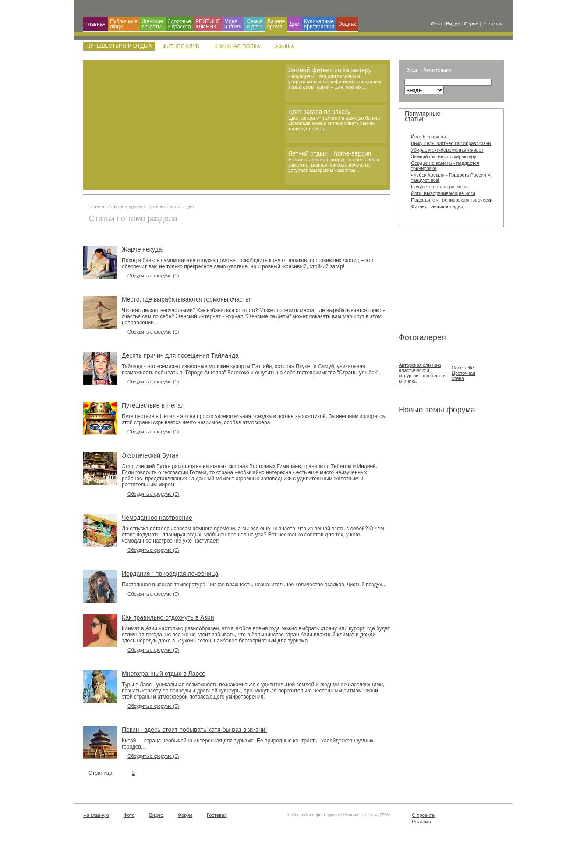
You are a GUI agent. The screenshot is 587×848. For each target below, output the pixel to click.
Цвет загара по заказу (319, 111)
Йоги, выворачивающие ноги (443, 193)
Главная (95, 24)
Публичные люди (124, 24)
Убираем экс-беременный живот (447, 150)
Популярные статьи (422, 116)
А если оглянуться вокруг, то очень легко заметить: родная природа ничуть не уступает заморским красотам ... (333, 165)
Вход (411, 70)
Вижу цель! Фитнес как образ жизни (451, 143)
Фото (129, 815)
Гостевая (217, 815)
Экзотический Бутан (150, 455)
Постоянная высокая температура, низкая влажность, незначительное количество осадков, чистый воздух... (254, 585)
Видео (156, 815)
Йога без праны (428, 136)
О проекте (423, 815)
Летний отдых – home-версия (329, 153)
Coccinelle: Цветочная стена (463, 373)
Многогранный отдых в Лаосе (163, 673)
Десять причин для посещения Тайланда (180, 355)
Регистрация (437, 70)
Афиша (284, 46)
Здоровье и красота (179, 24)
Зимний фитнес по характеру (329, 70)
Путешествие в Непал (153, 405)
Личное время (276, 24)
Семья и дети (254, 24)
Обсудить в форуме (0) (153, 275)
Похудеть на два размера (439, 186)
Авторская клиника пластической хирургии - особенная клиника (423, 372)
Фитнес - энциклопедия (437, 206)
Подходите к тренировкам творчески (451, 199)
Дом (295, 24)
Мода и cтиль (233, 24)
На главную (96, 815)
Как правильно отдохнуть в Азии (168, 617)
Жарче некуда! (143, 249)
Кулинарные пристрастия (319, 24)
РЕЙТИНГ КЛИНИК (207, 24)
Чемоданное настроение (157, 517)
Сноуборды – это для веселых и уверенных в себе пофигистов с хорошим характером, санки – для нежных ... (334, 81)
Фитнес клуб (181, 46)
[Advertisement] (442, 282)
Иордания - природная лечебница (170, 573)
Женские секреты (152, 24)
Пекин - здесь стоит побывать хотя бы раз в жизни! (194, 729)
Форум (185, 815)
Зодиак (347, 24)
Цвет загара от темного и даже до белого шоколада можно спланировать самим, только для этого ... (334, 123)
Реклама (421, 821)
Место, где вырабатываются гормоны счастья (187, 299)
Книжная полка (237, 46)
